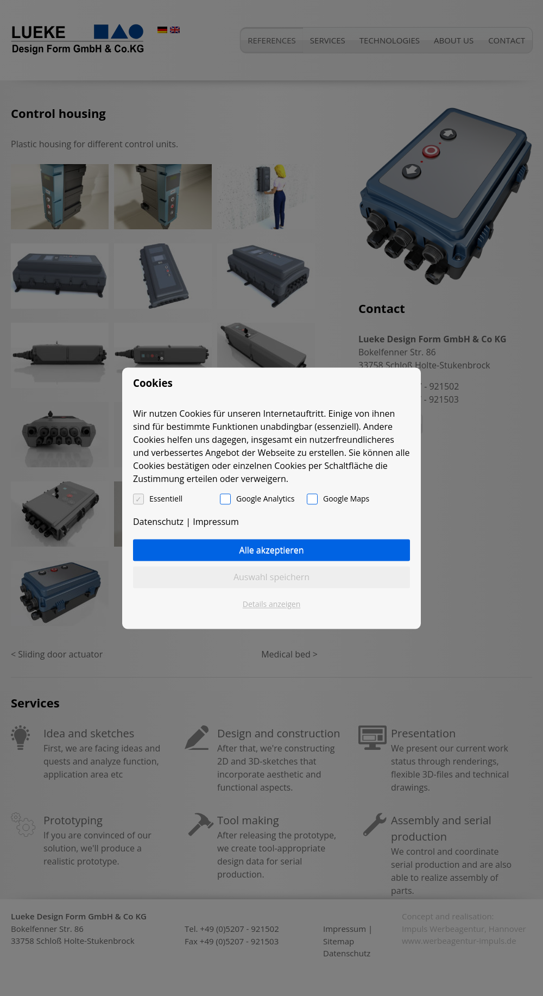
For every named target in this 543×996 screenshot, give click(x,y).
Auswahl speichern (271, 577)
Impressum (215, 522)
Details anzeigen (272, 604)
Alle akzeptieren (271, 550)
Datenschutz (158, 522)
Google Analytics (265, 498)
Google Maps (346, 498)
